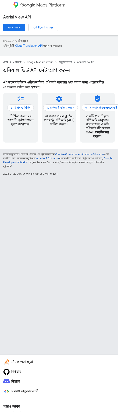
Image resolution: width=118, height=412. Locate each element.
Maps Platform (42, 5)
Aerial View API (17, 17)
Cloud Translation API (29, 45)
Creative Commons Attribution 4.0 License (79, 154)
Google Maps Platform (40, 62)
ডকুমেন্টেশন (65, 62)
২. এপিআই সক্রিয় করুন (60, 107)
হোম (5, 62)
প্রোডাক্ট (17, 62)
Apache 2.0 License (47, 158)
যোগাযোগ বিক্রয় (43, 27)
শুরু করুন (14, 27)
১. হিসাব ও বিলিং (20, 107)
